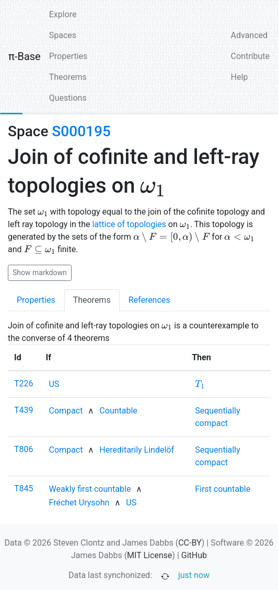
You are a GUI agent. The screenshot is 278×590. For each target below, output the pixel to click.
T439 (23, 410)
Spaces (62, 35)
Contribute (250, 56)
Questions (68, 98)
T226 (23, 383)
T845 (23, 488)
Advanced (249, 35)
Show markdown (40, 272)
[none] (54, 384)
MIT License (149, 555)
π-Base (24, 56)
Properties (68, 56)
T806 (23, 449)
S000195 (81, 131)
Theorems (68, 77)
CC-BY (190, 543)
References (149, 300)
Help (239, 77)
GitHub (194, 555)
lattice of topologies (129, 224)
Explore (63, 14)
